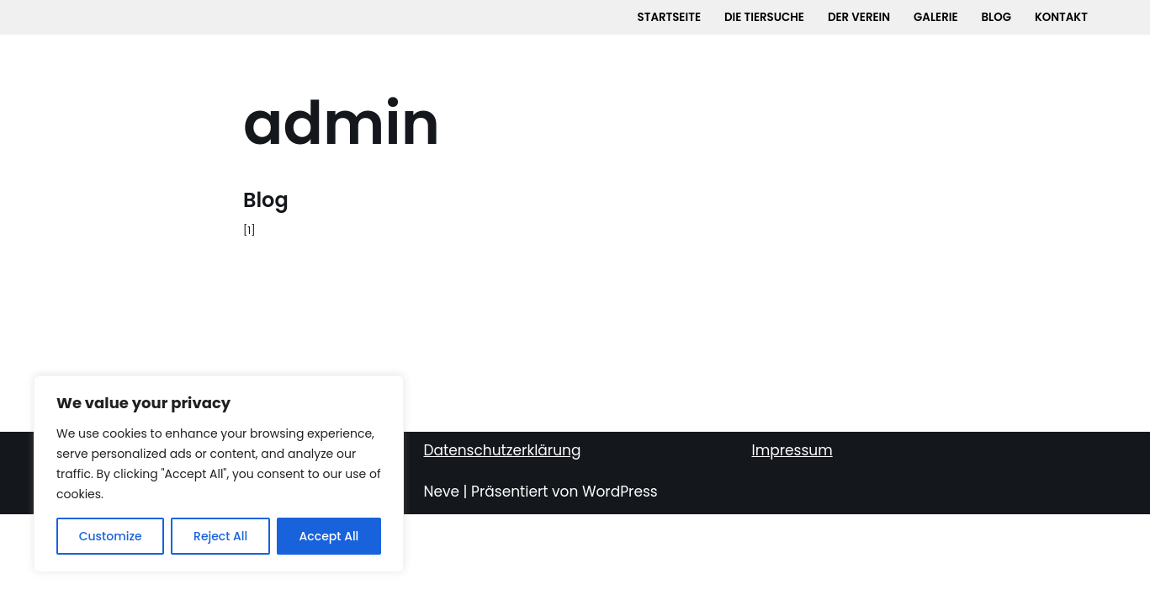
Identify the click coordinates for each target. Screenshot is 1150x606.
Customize (110, 536)
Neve (442, 583)
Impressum (792, 542)
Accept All (329, 536)
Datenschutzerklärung (502, 542)
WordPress (620, 583)
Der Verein (859, 17)
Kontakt (1063, 17)
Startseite (666, 17)
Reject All (220, 536)
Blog (998, 17)
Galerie (936, 17)
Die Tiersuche (763, 17)
